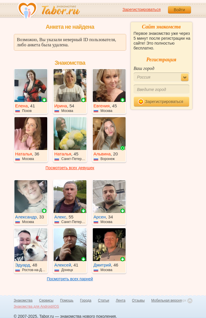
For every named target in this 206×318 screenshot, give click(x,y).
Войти (179, 9)
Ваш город (144, 68)
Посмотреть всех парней (70, 279)
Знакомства (23, 300)
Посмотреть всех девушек (70, 167)
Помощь (66, 300)
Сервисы (46, 300)
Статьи (103, 300)
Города (85, 300)
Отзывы (138, 300)
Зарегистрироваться (141, 9)
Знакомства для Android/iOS (36, 306)
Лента (120, 300)
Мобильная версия (166, 300)
